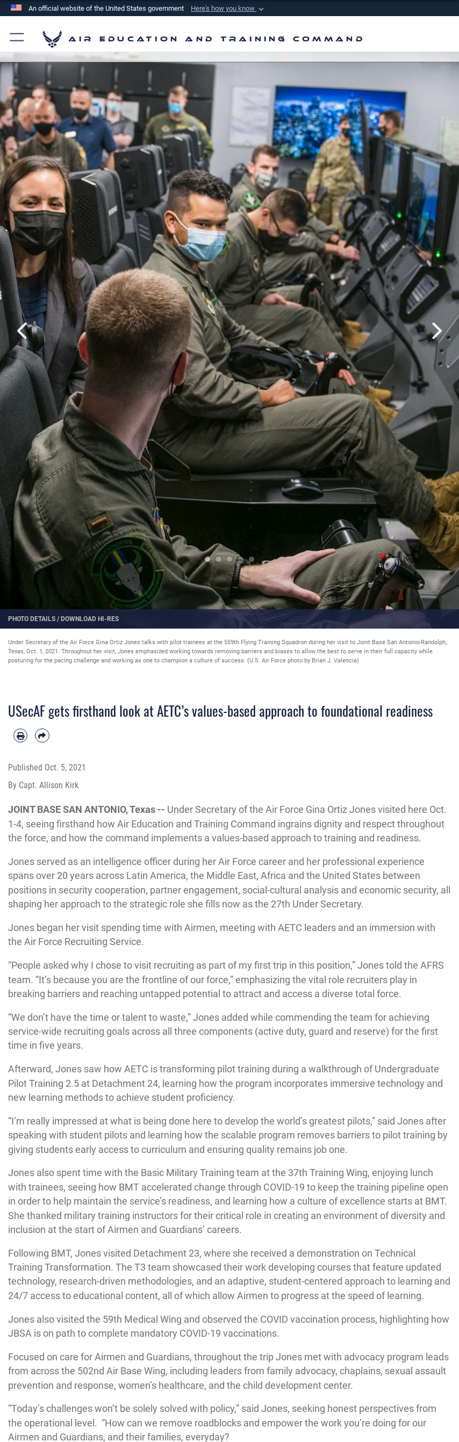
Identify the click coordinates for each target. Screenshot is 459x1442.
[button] (228, 8)
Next (436, 331)
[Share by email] (42, 735)
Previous (23, 331)
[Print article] (20, 735)
